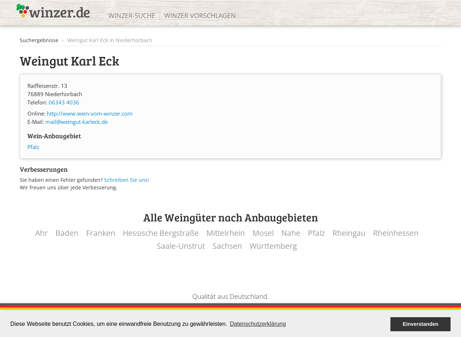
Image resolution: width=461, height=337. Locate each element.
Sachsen (227, 246)
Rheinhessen (396, 233)
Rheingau (349, 233)
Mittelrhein (225, 233)
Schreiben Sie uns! (126, 179)
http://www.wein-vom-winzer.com (90, 113)
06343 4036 (64, 102)
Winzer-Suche (131, 15)
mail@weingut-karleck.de (76, 122)
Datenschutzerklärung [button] (258, 324)
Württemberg (273, 246)
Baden (67, 233)
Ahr (41, 233)
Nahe (290, 233)
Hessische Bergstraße (161, 233)
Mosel (263, 233)
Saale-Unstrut (181, 246)
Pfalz (33, 147)
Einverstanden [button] (420, 324)
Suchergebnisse (39, 40)
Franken (100, 233)
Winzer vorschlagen (200, 15)
